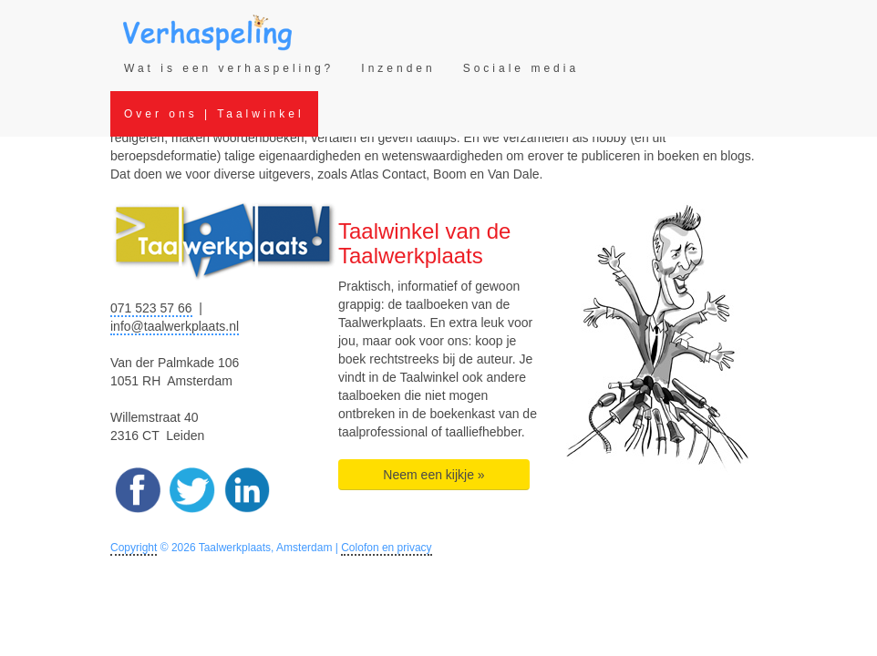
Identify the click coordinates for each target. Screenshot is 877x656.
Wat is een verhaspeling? (229, 68)
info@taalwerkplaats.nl (174, 326)
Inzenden (398, 68)
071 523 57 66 (151, 308)
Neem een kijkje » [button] (433, 474)
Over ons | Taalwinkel (214, 114)
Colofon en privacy (386, 547)
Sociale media (521, 68)
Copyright (133, 547)
